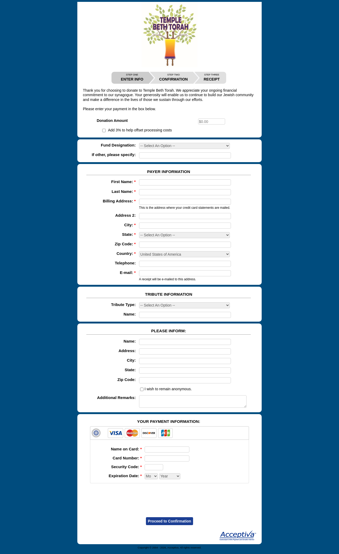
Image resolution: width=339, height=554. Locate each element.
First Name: (123, 181)
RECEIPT (212, 77)
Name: (130, 314)
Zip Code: (125, 244)
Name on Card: (126, 451)
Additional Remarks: (116, 397)
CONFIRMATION (173, 77)
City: (130, 225)
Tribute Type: (123, 304)
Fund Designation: (118, 145)
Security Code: (126, 469)
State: (129, 234)
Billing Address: (119, 201)
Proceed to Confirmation (169, 523)
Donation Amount (112, 120)
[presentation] (169, 499)
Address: (127, 350)
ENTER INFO (132, 77)
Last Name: (124, 191)
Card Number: (127, 460)
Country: (126, 253)
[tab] (169, 435)
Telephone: (125, 263)
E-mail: (128, 272)
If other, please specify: (114, 154)
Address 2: (125, 215)
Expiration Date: (125, 478)
